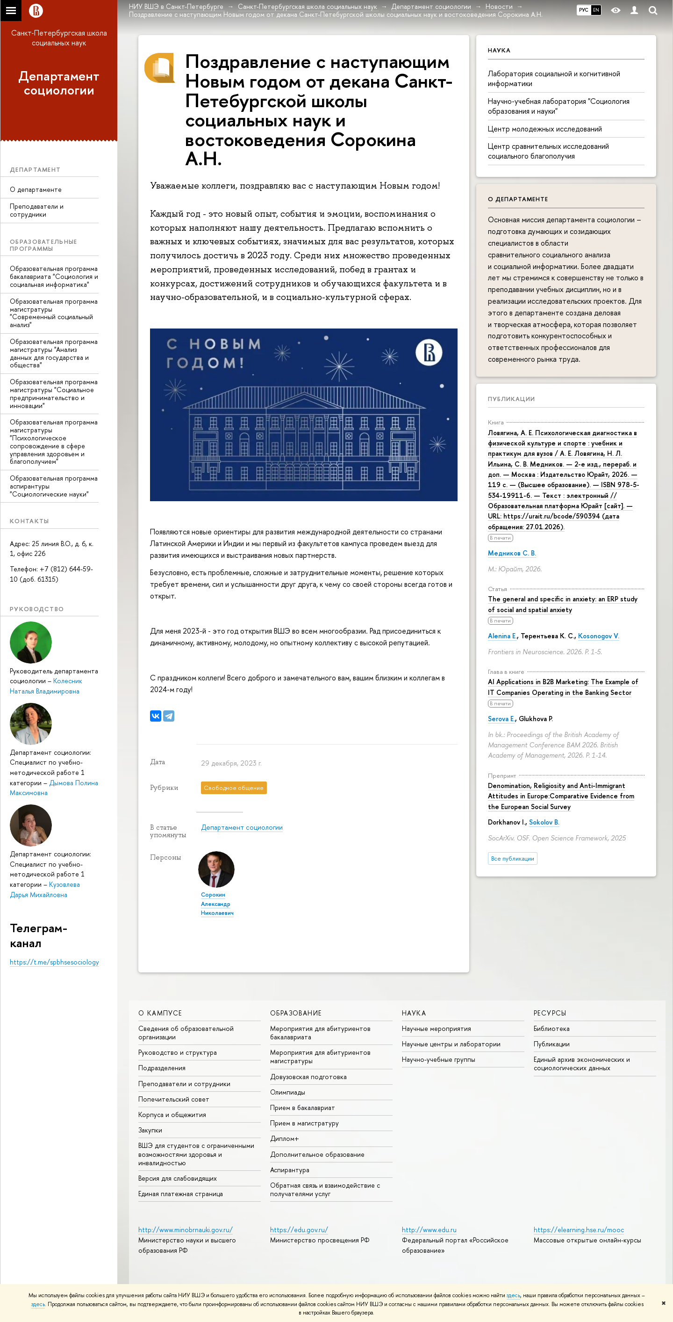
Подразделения (162, 1067)
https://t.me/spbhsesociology (54, 961)
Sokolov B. (544, 822)
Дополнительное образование (317, 1154)
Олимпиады (287, 1092)
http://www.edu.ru (429, 1229)
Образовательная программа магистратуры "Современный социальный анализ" (54, 313)
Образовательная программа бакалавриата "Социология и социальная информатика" (54, 276)
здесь (513, 1295)
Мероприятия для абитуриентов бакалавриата (320, 1032)
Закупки (150, 1129)
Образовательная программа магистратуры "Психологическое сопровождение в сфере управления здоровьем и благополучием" (54, 441)
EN (596, 10)
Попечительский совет (173, 1099)
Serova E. (501, 718)
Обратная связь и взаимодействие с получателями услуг (325, 1189)
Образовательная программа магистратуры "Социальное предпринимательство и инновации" (54, 393)
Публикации (511, 398)
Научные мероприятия (436, 1028)
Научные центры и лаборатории (451, 1043)
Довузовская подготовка (308, 1076)
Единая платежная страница (180, 1193)
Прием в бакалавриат (302, 1107)
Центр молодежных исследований (545, 129)
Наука (414, 1012)
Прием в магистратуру (304, 1122)
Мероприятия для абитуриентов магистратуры (320, 1056)
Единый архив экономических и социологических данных (582, 1063)
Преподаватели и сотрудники (37, 210)
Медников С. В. (512, 552)
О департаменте (36, 189)
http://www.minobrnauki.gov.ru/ (185, 1229)
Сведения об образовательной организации (186, 1032)
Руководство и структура (177, 1052)
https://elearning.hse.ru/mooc (579, 1229)
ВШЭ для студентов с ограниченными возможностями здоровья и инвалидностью (196, 1154)
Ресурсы (550, 1012)
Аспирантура (289, 1169)
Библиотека (552, 1028)
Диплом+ (284, 1138)
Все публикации (512, 858)
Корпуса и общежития (172, 1114)
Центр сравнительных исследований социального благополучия (548, 151)
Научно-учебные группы (438, 1059)
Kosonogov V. (598, 635)
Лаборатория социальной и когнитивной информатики (554, 78)
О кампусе (160, 1012)
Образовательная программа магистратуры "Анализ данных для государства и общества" (54, 353)
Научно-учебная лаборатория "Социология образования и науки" (559, 106)
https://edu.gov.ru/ (299, 1229)
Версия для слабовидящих (177, 1178)
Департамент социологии (59, 83)
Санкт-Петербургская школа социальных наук (59, 38)
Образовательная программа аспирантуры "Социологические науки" (54, 486)
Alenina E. (502, 635)
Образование (296, 1012)
